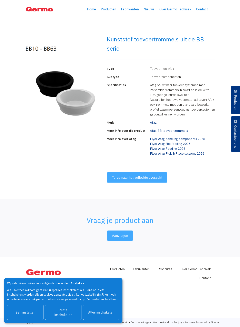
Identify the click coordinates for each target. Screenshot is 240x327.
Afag (153, 122)
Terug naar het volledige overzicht (137, 177)
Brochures (165, 269)
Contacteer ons (235, 136)
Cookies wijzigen (141, 322)
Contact (202, 9)
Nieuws (149, 9)
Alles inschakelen (101, 312)
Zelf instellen (25, 312)
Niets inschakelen (63, 312)
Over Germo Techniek (175, 9)
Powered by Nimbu (207, 322)
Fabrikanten (130, 9)
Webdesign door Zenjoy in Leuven (173, 322)
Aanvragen (120, 236)
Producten (108, 9)
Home (91, 9)
